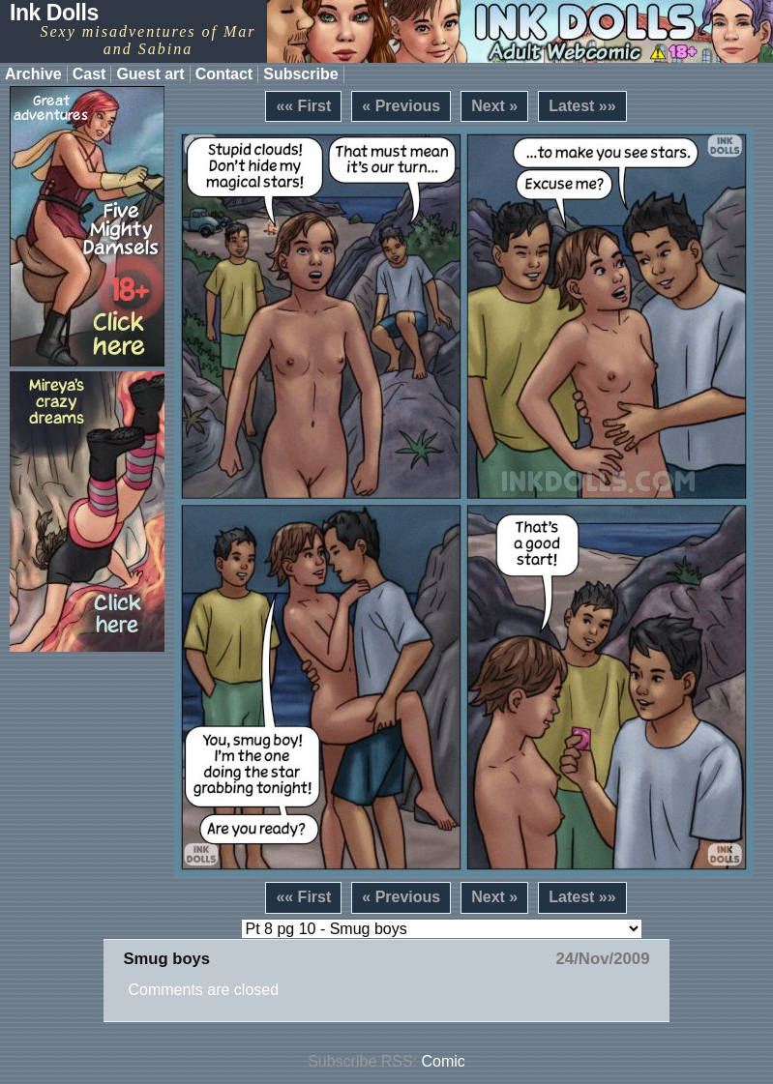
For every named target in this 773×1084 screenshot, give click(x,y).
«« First (303, 106)
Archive (33, 74)
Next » (494, 106)
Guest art (150, 74)
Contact (224, 74)
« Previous (401, 106)
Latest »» (582, 106)
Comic (443, 1061)
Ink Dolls (54, 12)
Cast (89, 74)
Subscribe (300, 74)
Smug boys (166, 959)
